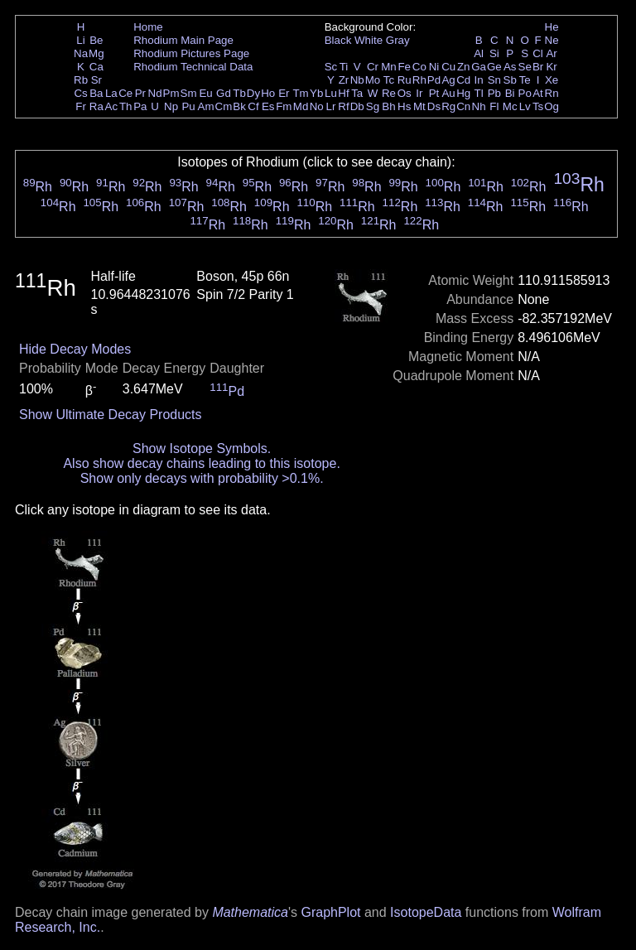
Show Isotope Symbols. (201, 448)
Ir (419, 93)
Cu (448, 66)
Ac (111, 106)
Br (537, 66)
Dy (253, 93)
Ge (494, 66)
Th (125, 106)
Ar (551, 53)
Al (479, 53)
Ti (344, 66)
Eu (205, 93)
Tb (239, 93)
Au (448, 93)
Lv (525, 106)
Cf (253, 106)
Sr (96, 80)
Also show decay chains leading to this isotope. (201, 463)
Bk (239, 106)
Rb (81, 80)
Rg (448, 106)
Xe (551, 80)
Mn (389, 66)
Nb (357, 80)
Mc (510, 106)
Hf (343, 93)
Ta (357, 93)
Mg (96, 53)
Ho (268, 93)
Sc (331, 66)
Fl (494, 106)
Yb (316, 93)
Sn (494, 80)
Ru (405, 80)
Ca (96, 66)
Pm (171, 93)
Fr (80, 106)
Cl (537, 53)
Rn (552, 93)
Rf (343, 106)
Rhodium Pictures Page (191, 53)
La (111, 93)
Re (389, 93)
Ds (434, 106)
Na (81, 53)
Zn (463, 66)
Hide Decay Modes (75, 349)
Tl (479, 93)
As (510, 66)
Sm (189, 93)
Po (525, 93)
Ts (537, 106)
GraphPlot (330, 912)
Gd (223, 93)
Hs (404, 106)
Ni (434, 66)
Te (525, 80)
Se (525, 66)
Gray (398, 40)
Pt (434, 93)
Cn (463, 106)
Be (96, 40)
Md (301, 106)
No (317, 106)
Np (171, 106)
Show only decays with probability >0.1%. (202, 478)
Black (338, 40)
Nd (155, 93)
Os (405, 93)
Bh (388, 106)
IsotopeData (425, 912)
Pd (434, 80)
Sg (372, 106)
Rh (419, 80)
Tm (300, 93)
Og (551, 106)
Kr (551, 66)
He (552, 27)
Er (283, 93)
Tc (388, 80)
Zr (344, 80)
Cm (224, 106)
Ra (96, 106)
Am (206, 106)
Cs (80, 93)
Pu (188, 106)
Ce (125, 93)
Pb (494, 93)
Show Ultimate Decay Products (110, 414)
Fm (284, 106)
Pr (140, 93)
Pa (140, 106)
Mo (373, 80)
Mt (419, 106)
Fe (404, 66)
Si (494, 53)
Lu (331, 93)
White (368, 40)
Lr (331, 106)
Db (357, 106)
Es (268, 106)
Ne (552, 40)
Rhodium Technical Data (193, 66)
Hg (463, 93)
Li (80, 40)
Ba (96, 93)
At (537, 93)
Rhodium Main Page (183, 40)
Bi (510, 93)
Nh (479, 106)
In (479, 80)
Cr (372, 66)
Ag (448, 80)
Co (419, 66)
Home (148, 27)
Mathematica (250, 912)
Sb (510, 80)
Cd (463, 80)
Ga (478, 66)
